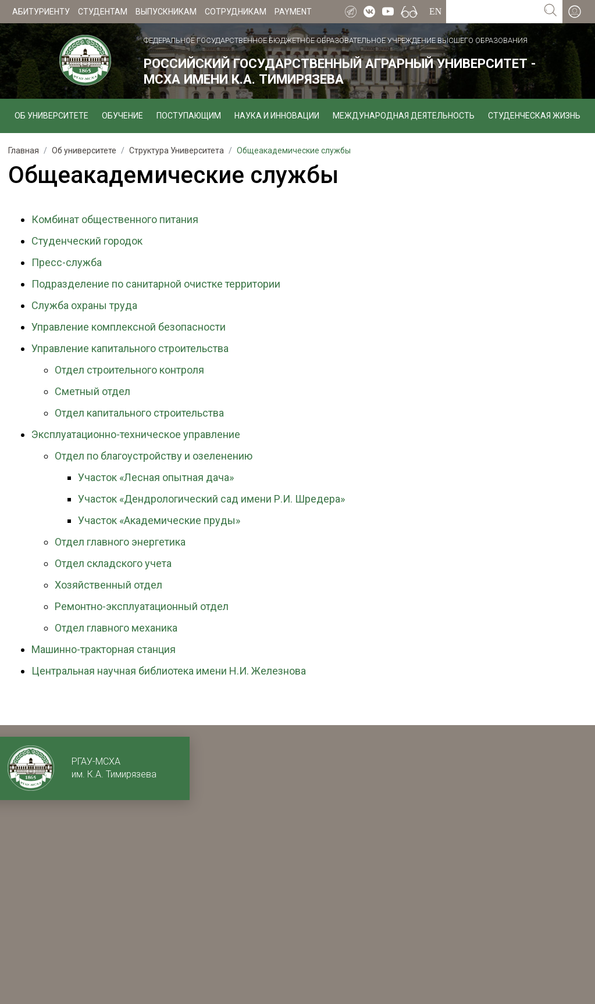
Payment (293, 11)
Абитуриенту (41, 11)
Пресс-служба (66, 262)
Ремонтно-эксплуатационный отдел (142, 606)
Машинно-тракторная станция (103, 649)
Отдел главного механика (116, 628)
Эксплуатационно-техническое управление (135, 434)
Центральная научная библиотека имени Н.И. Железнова (168, 671)
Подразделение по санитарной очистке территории (155, 284)
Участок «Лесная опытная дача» (156, 477)
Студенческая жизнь (534, 115)
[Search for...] (492, 11)
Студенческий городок (86, 241)
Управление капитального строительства (130, 348)
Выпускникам (166, 11)
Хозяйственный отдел (108, 585)
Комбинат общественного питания (114, 219)
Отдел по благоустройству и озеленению (153, 456)
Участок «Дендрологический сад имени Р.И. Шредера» (211, 499)
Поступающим (188, 115)
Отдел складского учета (113, 563)
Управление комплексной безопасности (128, 327)
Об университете (51, 115)
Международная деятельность (404, 115)
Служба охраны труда (84, 305)
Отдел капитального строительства (139, 413)
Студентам (102, 11)
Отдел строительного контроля (129, 370)
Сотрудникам (235, 11)
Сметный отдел (92, 391)
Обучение (122, 115)
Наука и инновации (276, 115)
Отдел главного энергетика (120, 542)
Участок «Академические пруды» (159, 520)
